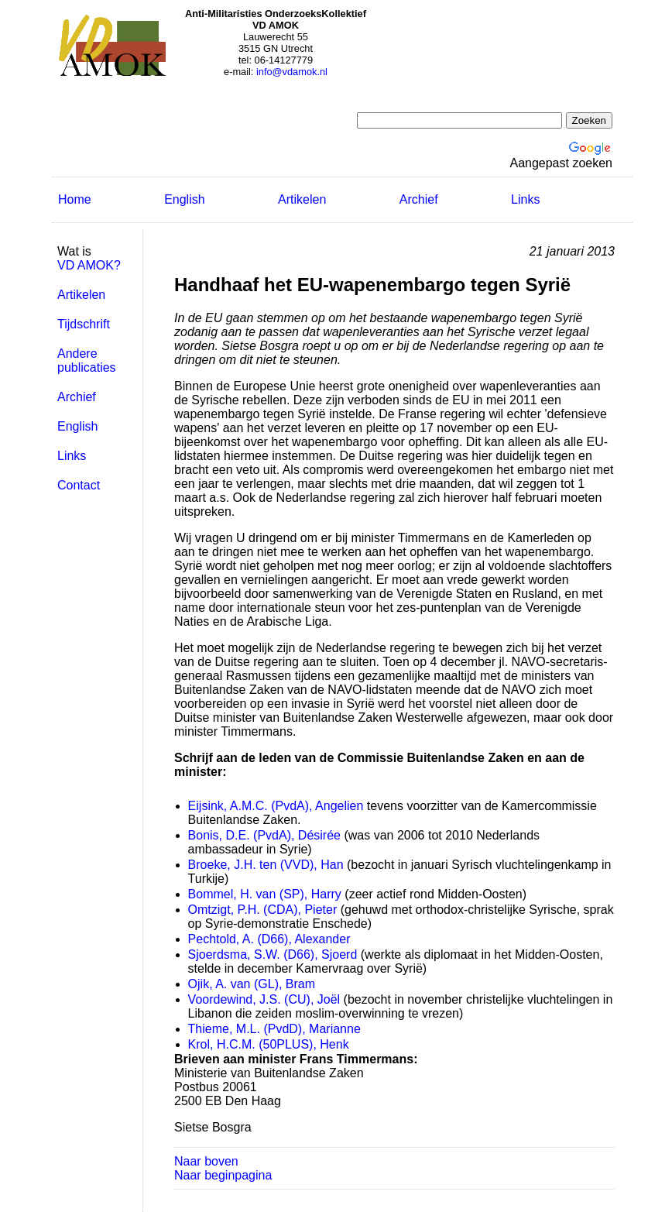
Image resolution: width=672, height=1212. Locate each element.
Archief (418, 199)
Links (525, 199)
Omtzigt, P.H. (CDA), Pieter (263, 909)
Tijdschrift (83, 324)
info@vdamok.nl (291, 71)
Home (74, 199)
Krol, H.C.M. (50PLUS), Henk (268, 1044)
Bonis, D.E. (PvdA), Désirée (264, 835)
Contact (78, 485)
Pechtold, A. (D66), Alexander (269, 939)
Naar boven (206, 1161)
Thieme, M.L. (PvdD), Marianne (274, 1028)
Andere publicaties (86, 360)
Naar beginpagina (223, 1175)
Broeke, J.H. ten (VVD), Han (266, 864)
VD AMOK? (89, 265)
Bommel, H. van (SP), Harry (264, 894)
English (184, 199)
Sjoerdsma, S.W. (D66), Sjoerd (273, 954)
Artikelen (302, 199)
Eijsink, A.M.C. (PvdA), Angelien (276, 805)
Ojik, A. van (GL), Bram (251, 984)
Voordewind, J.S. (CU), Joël (264, 999)
